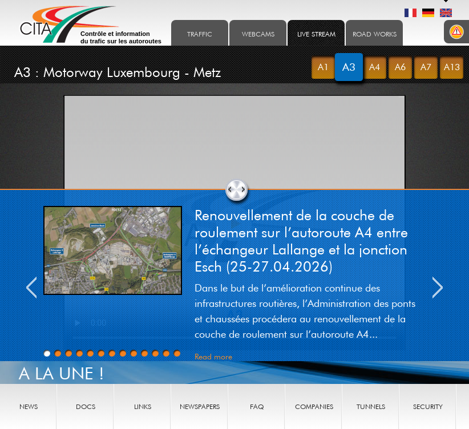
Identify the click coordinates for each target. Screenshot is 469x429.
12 (166, 353)
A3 (348, 67)
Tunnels (371, 406)
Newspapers (200, 406)
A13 (452, 66)
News (28, 406)
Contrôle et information (120, 37)
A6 (400, 66)
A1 (323, 66)
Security (428, 406)
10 (144, 353)
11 (155, 353)
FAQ (257, 406)
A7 (426, 66)
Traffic (199, 34)
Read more (213, 356)
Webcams (258, 34)
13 (176, 353)
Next (437, 287)
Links (142, 406)
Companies (314, 406)
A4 (374, 66)
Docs (85, 406)
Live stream (316, 34)
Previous (31, 287)
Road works (375, 34)
